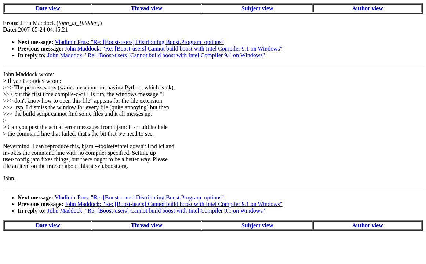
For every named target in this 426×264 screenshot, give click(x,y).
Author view (367, 8)
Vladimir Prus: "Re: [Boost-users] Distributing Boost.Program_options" (139, 42)
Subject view (257, 8)
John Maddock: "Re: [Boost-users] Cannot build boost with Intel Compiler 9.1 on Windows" (174, 48)
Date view (48, 8)
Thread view (146, 8)
